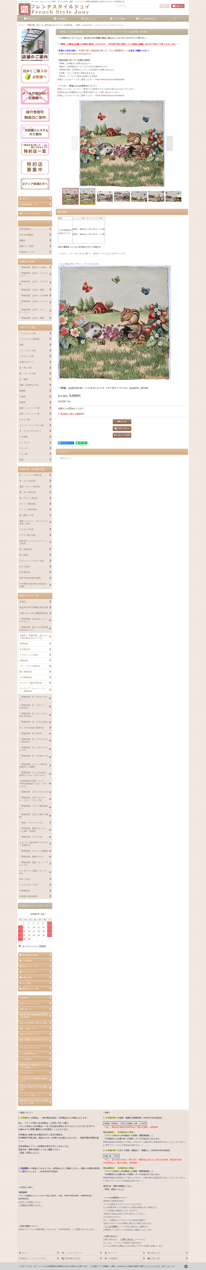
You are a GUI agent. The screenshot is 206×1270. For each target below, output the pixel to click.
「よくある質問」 (111, 1226)
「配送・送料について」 (29, 1152)
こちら (172, 1266)
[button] (174, 19)
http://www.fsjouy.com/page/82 (109, 79)
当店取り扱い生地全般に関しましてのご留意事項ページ (104, 50)
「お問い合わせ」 (127, 1239)
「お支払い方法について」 (30, 1205)
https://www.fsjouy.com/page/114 (75, 54)
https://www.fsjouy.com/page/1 (109, 95)
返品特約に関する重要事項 (71, 414)
